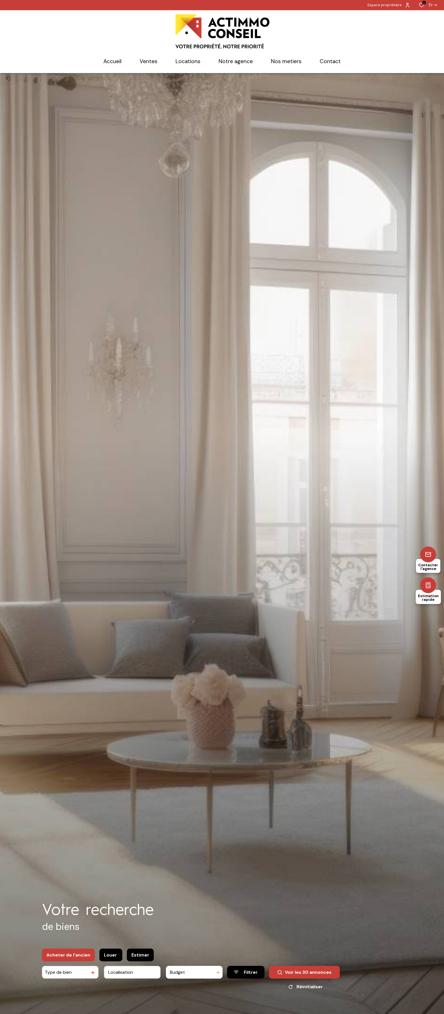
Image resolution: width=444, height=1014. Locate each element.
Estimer (140, 955)
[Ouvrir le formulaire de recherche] (245, 972)
